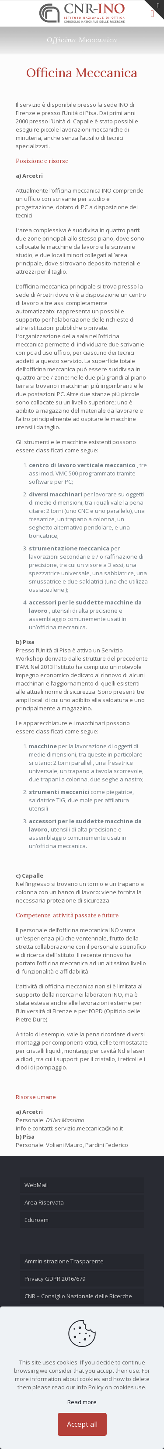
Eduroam (36, 1220)
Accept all (82, 1424)
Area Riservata (44, 1202)
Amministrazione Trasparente (64, 1261)
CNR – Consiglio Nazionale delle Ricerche (78, 1296)
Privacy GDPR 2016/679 (54, 1279)
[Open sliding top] (154, 10)
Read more (82, 1402)
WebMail (36, 1185)
